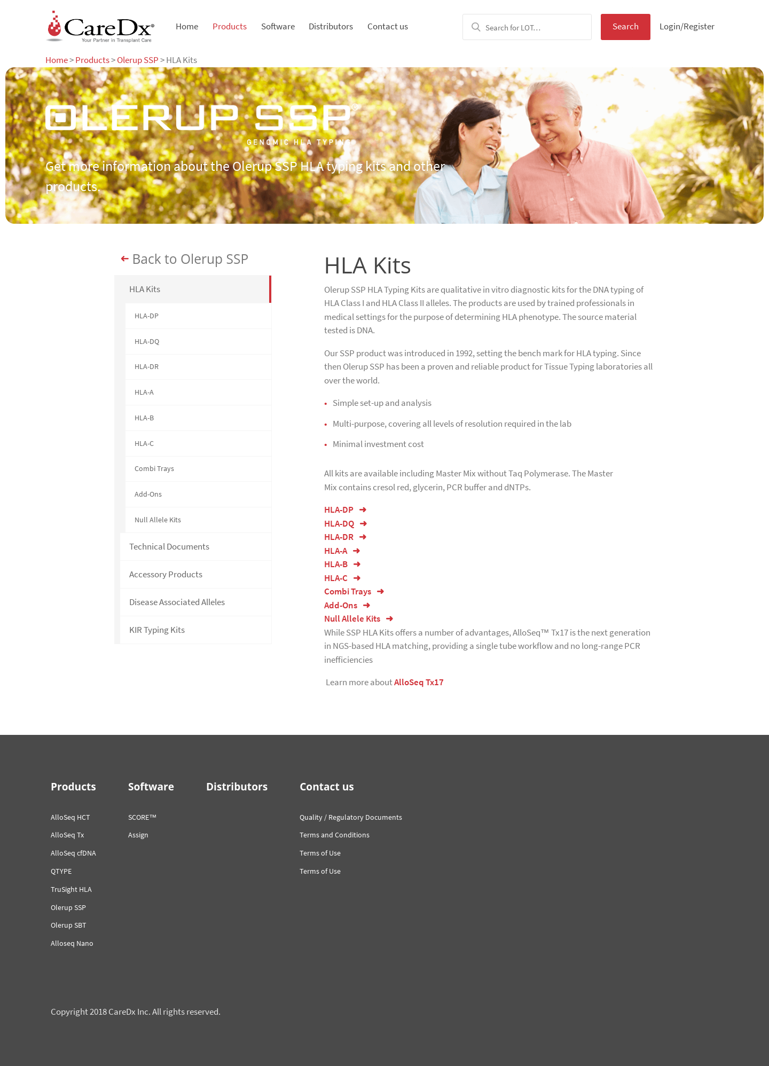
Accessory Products (165, 574)
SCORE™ (142, 817)
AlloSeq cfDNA (73, 853)
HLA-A (144, 392)
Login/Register (687, 26)
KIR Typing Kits (157, 630)
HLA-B (144, 417)
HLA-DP (147, 315)
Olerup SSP (138, 60)
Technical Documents (169, 546)
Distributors (331, 26)
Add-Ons (148, 494)
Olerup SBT (69, 925)
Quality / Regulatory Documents (351, 817)
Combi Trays (154, 468)
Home (187, 26)
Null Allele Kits (158, 519)
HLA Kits (144, 289)
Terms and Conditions (335, 835)
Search (626, 26)
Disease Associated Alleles (177, 602)
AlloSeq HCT (70, 817)
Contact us (387, 26)
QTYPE (61, 871)
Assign (138, 835)
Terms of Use (320, 853)
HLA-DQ (147, 341)
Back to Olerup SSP (190, 258)
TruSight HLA (71, 889)
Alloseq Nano (72, 943)
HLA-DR (147, 366)
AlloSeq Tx (67, 835)
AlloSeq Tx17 (419, 682)
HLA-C (144, 443)
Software (278, 26)
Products (230, 26)
